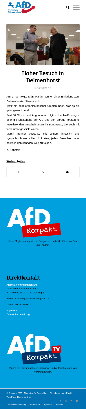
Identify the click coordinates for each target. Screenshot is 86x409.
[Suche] (65, 7)
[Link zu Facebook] (60, 401)
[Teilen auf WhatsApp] (43, 172)
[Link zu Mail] (71, 401)
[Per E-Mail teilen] (67, 172)
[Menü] (74, 7)
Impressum (12, 310)
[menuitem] (65, 7)
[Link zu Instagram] (66, 401)
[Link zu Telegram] (77, 401)
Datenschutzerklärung (18, 314)
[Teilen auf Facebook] (19, 172)
